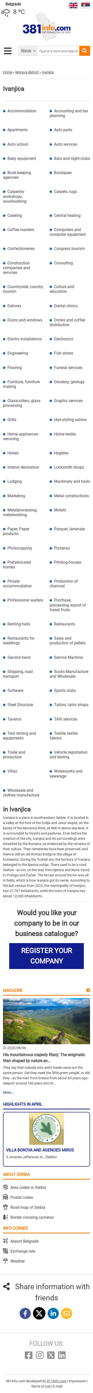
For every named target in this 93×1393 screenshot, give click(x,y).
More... (8, 1092)
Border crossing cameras (32, 1217)
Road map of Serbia (27, 1207)
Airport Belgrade (24, 1241)
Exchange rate (22, 1251)
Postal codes (21, 1197)
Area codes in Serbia (28, 1187)
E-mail (57, 1386)
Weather (17, 1261)
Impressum (78, 1381)
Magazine (13, 990)
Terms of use (41, 1386)
